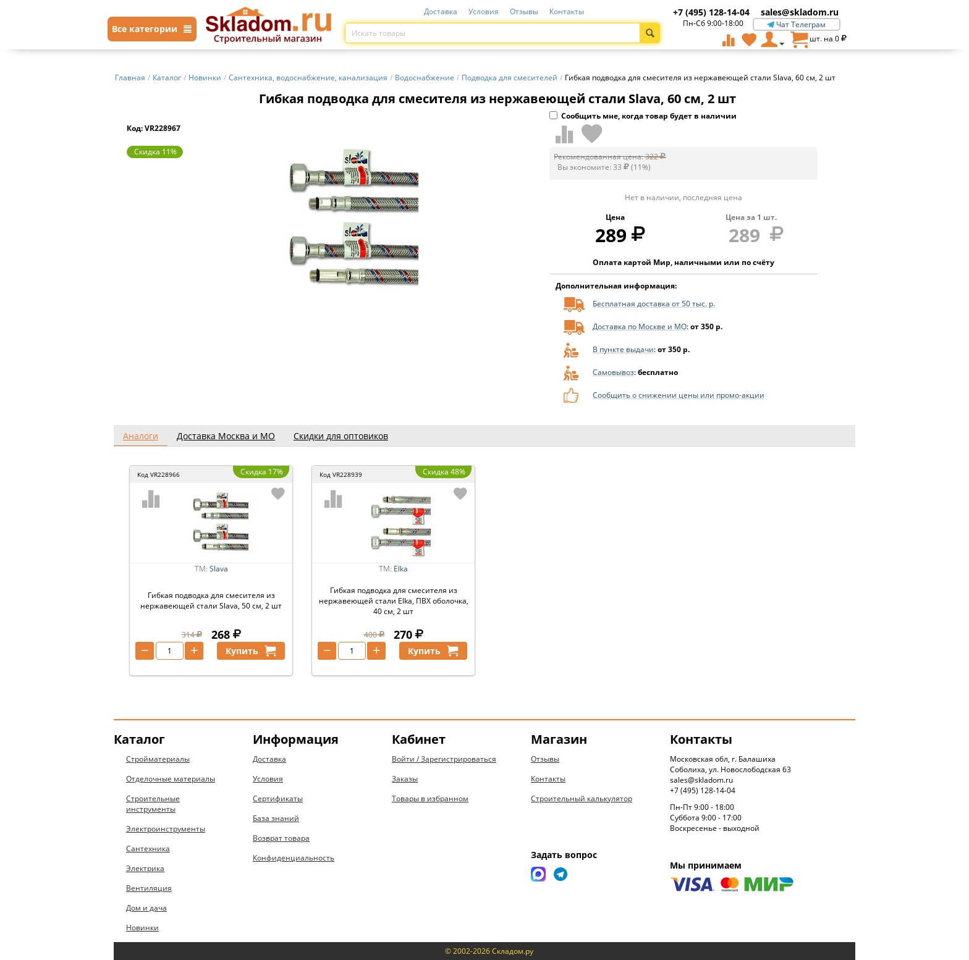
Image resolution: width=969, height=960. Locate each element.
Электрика (145, 868)
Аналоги (140, 436)
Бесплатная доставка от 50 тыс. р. (654, 303)
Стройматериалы (158, 759)
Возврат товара (281, 838)
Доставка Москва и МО (226, 436)
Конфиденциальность (293, 858)
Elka (401, 568)
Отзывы (524, 11)
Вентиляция (149, 888)
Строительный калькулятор (581, 798)
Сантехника (148, 848)
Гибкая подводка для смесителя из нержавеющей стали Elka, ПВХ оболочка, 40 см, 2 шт (393, 601)
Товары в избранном (430, 798)
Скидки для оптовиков (341, 436)
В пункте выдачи (623, 349)
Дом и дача (146, 908)
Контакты (566, 11)
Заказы (405, 778)
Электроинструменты (165, 828)
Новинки (142, 927)
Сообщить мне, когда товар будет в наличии (643, 116)
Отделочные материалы (170, 778)
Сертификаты (278, 798)
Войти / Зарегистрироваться (444, 759)
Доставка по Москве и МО (640, 326)
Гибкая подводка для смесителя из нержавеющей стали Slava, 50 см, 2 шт (211, 600)
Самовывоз (613, 372)
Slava (218, 568)
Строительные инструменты (153, 803)
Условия (483, 11)
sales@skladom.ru (800, 12)
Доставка (440, 11)
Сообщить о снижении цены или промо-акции (678, 395)
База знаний (276, 818)
